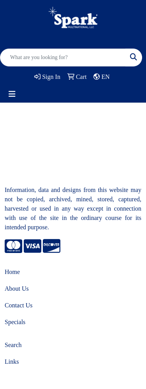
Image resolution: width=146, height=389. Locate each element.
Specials (15, 322)
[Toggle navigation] (12, 94)
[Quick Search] (63, 57)
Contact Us (19, 305)
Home (12, 272)
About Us (17, 288)
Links (12, 361)
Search (13, 345)
